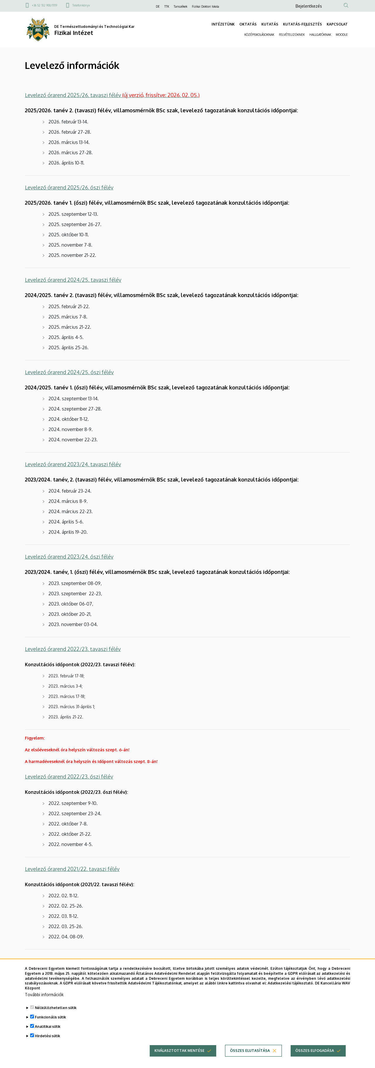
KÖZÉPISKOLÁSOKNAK (259, 34)
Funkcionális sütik (50, 1025)
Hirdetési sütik (47, 1044)
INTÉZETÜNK (223, 24)
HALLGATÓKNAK (320, 34)
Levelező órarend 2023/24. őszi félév (69, 556)
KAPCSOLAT (337, 24)
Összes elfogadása (314, 1059)
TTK (166, 6)
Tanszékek (180, 6)
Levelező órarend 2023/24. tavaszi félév (73, 464)
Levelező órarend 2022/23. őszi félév (69, 776)
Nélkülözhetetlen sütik (55, 1016)
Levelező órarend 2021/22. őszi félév (68, 961)
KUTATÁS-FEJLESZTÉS (302, 24)
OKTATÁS (248, 24)
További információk (44, 1003)
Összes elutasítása (250, 1059)
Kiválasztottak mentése (179, 1059)
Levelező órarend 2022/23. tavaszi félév (73, 649)
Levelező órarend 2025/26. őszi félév (69, 187)
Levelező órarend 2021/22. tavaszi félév (72, 869)
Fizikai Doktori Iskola (205, 6)
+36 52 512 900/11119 (44, 5)
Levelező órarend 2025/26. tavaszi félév (112, 95)
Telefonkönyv (81, 5)
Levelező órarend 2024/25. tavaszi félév (73, 280)
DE (158, 6)
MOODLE (342, 34)
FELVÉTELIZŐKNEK (292, 34)
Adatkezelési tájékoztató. (291, 991)
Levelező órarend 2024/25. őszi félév (69, 372)
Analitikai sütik (47, 1035)
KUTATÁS (269, 24)
